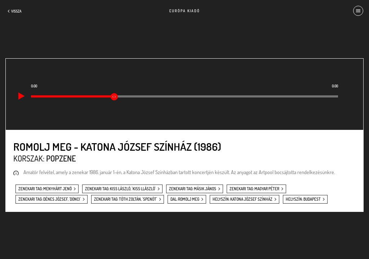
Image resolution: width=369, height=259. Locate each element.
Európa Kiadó (184, 11)
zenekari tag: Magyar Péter (254, 188)
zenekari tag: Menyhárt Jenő (45, 188)
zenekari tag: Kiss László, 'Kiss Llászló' (120, 188)
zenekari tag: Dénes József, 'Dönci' (49, 199)
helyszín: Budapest (303, 199)
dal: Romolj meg (184, 199)
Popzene (61, 158)
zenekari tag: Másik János (192, 188)
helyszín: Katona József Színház (242, 199)
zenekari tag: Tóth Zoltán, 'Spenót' (125, 199)
